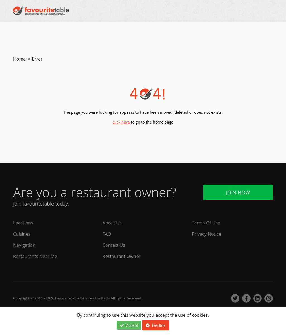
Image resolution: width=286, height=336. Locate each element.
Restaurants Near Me (35, 256)
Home (19, 59)
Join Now (238, 192)
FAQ (107, 234)
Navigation (24, 245)
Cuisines (21, 234)
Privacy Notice (206, 234)
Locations (23, 223)
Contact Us (114, 245)
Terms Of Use (206, 223)
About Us (112, 223)
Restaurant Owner (121, 256)
